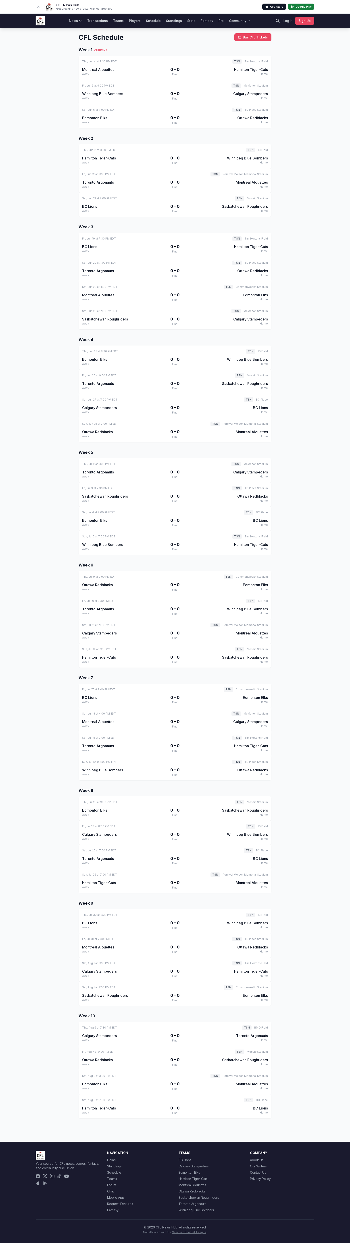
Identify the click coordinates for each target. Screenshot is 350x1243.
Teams (118, 21)
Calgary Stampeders (194, 1166)
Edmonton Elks (189, 1172)
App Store (274, 6)
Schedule (153, 21)
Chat (110, 1191)
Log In (287, 21)
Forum (111, 1185)
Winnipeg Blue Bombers (196, 1210)
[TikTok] (59, 1176)
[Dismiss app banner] (38, 6)
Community (239, 21)
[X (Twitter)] (45, 1176)
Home (111, 1160)
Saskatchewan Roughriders (199, 1197)
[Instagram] (52, 1176)
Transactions (97, 21)
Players (135, 21)
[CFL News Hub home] (40, 20)
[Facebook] (38, 1176)
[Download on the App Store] (38, 1183)
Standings (174, 21)
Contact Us (258, 1172)
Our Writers (258, 1166)
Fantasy (207, 21)
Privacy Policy (260, 1179)
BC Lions (185, 1160)
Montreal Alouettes (192, 1185)
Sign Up (305, 21)
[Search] (278, 21)
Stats (191, 21)
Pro (221, 21)
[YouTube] (66, 1176)
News (75, 21)
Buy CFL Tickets (253, 37)
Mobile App (115, 1197)
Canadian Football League (189, 1232)
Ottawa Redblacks (192, 1191)
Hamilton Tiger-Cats (193, 1179)
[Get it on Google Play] (45, 1183)
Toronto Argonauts (192, 1204)
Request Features (120, 1204)
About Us (256, 1160)
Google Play (301, 6)
